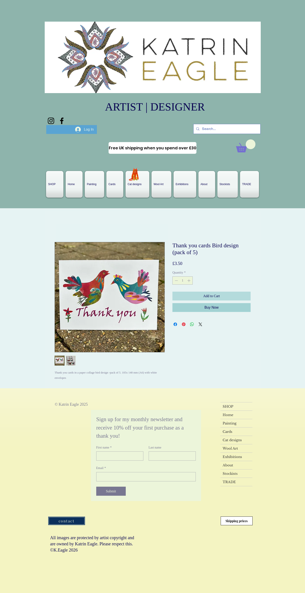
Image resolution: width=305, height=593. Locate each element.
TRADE (229, 482)
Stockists (230, 473)
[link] (245, 145)
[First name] (118, 456)
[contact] (66, 520)
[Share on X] (200, 324)
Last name (155, 447)
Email (101, 468)
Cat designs (232, 440)
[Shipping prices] (237, 520)
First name (104, 447)
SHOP (228, 406)
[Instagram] (51, 120)
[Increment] (189, 280)
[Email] (144, 476)
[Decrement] (176, 280)
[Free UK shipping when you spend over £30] (152, 148)
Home (228, 415)
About (228, 465)
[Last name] (171, 456)
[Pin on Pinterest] (183, 324)
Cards (227, 432)
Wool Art (230, 448)
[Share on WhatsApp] (192, 324)
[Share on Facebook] (175, 324)
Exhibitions (232, 457)
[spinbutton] (183, 280)
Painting (230, 423)
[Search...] (226, 129)
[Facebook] (61, 120)
